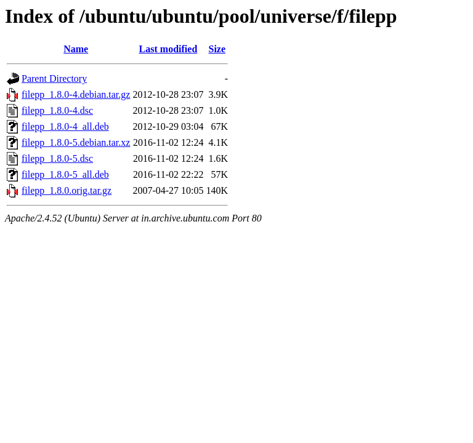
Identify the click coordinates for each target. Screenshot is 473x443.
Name (75, 49)
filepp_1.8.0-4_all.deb (65, 126)
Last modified (168, 49)
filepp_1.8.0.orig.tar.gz (66, 190)
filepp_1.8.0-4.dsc (57, 110)
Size (217, 49)
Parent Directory (54, 78)
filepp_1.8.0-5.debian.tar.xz (76, 142)
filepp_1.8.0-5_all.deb (65, 174)
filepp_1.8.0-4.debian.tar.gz (76, 94)
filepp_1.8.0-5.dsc (57, 158)
